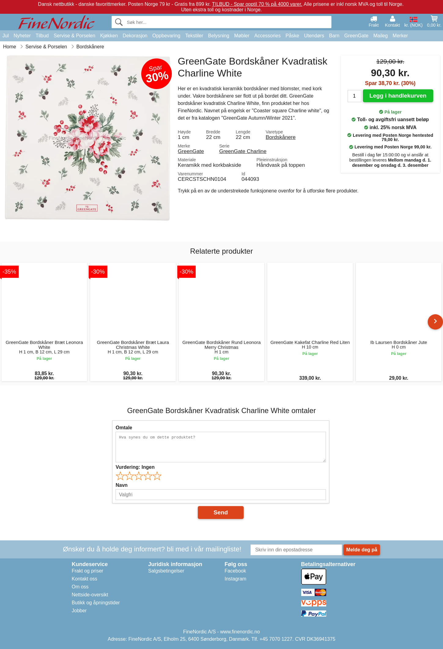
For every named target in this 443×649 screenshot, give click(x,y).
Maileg (380, 35)
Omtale (124, 427)
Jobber (79, 610)
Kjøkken (109, 35)
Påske (292, 35)
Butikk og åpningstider (96, 602)
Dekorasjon (135, 35)
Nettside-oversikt (90, 594)
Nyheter (22, 35)
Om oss (80, 586)
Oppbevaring (166, 35)
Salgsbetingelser (166, 570)
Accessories (267, 35)
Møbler (241, 35)
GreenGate (356, 35)
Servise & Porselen (74, 35)
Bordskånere (281, 137)
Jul (5, 35)
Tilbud (42, 35)
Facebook (235, 570)
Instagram (235, 578)
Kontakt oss (85, 578)
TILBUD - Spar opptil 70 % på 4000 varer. (257, 4)
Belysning (218, 35)
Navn (121, 485)
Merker (400, 35)
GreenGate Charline (243, 151)
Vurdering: (135, 467)
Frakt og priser (87, 570)
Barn (334, 35)
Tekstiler (194, 35)
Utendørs (314, 35)
